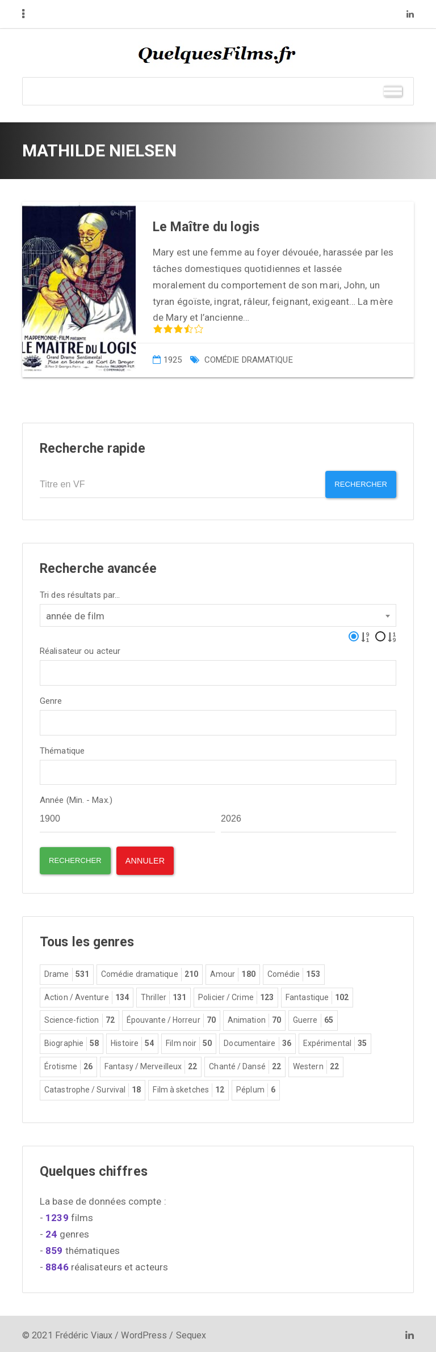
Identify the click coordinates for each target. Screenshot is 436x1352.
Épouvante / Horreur (171, 1017)
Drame (66, 972)
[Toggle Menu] (393, 91)
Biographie (71, 1041)
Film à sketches (188, 1087)
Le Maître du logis (206, 227)
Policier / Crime (236, 995)
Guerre (313, 1017)
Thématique (62, 747)
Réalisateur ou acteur (80, 648)
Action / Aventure (86, 995)
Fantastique (317, 995)
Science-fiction (79, 1017)
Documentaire (257, 1041)
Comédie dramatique (248, 360)
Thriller (163, 995)
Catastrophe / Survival (92, 1087)
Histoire (132, 1041)
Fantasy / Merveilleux (150, 1064)
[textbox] (47, 668)
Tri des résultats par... (80, 592)
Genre (51, 698)
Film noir (189, 1041)
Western (316, 1064)
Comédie (293, 972)
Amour (232, 972)
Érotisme (68, 1064)
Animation (254, 1017)
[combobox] (218, 612)
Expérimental (335, 1041)
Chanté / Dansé (245, 1064)
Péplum (255, 1087)
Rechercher (356, 485)
